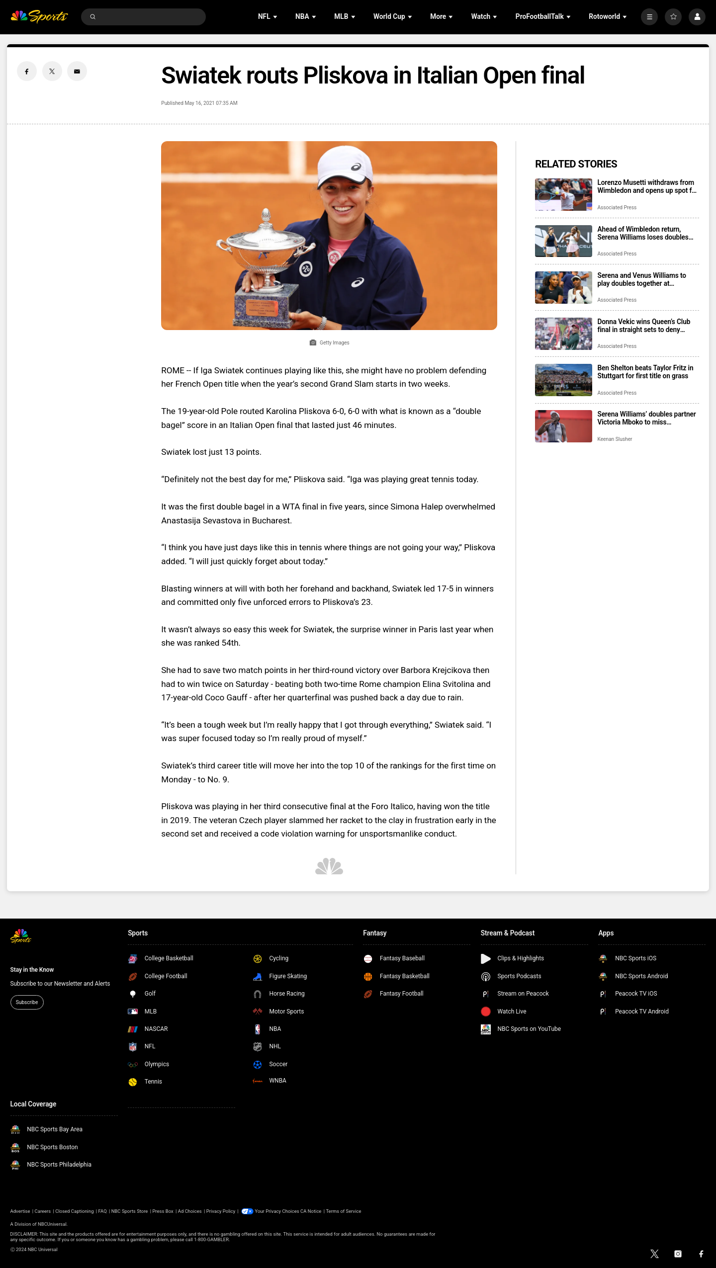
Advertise (20, 1211)
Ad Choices (190, 1211)
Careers (43, 1211)
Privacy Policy (221, 1211)
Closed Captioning (74, 1211)
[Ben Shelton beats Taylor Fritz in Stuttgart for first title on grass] (563, 380)
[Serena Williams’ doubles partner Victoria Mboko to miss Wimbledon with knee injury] (563, 426)
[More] (649, 16)
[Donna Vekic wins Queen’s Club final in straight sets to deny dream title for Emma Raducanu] (563, 334)
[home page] (39, 17)
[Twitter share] (52, 71)
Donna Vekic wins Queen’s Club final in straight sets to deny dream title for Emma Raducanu (644, 326)
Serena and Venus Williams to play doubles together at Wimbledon (641, 279)
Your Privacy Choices (277, 1211)
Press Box (162, 1211)
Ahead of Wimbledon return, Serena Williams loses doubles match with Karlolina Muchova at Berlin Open (646, 233)
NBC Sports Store (129, 1211)
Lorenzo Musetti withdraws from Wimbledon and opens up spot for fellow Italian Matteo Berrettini (647, 186)
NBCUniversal (52, 1223)
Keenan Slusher (614, 439)
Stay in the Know (32, 969)
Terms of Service (343, 1211)
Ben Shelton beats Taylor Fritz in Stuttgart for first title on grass (645, 372)
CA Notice (310, 1211)
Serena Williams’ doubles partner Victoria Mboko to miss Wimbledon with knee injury (646, 418)
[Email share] (77, 71)
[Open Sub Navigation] (276, 16)
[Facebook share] (27, 71)
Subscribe (27, 1002)
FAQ (102, 1211)
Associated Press (616, 207)
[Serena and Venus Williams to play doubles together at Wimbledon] (563, 287)
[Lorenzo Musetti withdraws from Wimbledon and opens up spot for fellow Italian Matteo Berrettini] (563, 194)
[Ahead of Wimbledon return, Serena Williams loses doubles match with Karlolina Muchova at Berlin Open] (563, 241)
